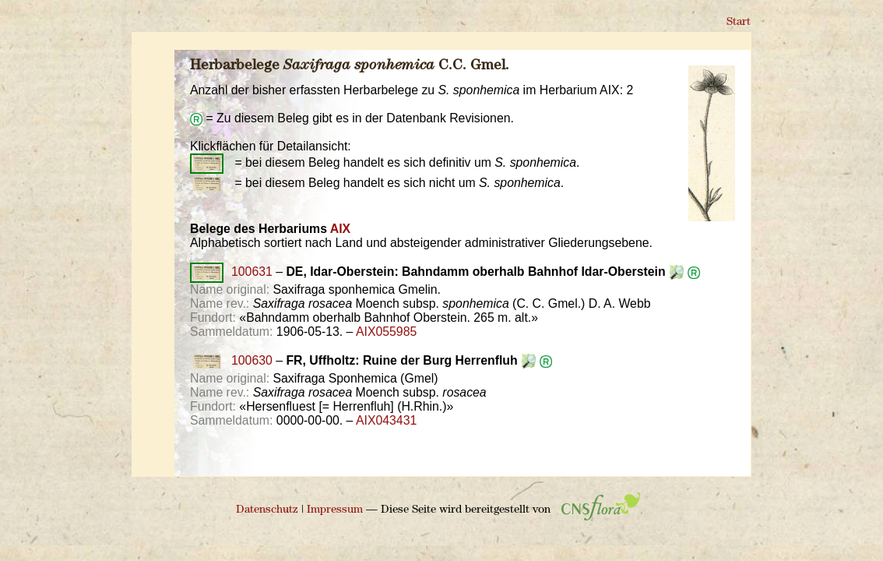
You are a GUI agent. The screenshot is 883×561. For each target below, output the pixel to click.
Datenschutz (267, 510)
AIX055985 (386, 331)
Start (738, 22)
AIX (340, 228)
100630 (231, 360)
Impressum (335, 510)
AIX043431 (386, 420)
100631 (231, 271)
